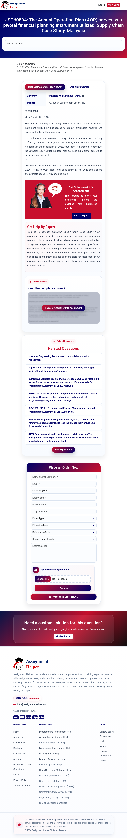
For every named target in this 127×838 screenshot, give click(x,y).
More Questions (63, 449)
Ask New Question (79, 87)
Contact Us (19, 753)
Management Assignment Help (55, 748)
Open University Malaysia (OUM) (55, 770)
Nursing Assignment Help (52, 759)
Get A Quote (113, 5)
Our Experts (19, 742)
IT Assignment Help (49, 753)
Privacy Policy (20, 780)
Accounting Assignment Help (54, 737)
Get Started (63, 636)
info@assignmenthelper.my (31, 704)
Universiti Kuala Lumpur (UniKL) (64, 95)
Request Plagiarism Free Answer (45, 87)
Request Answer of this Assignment (63, 308)
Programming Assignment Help (55, 731)
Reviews (17, 748)
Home (19, 64)
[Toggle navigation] (124, 5)
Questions (30, 64)
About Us (18, 737)
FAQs (16, 774)
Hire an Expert (81, 215)
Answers (17, 759)
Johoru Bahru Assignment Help (107, 736)
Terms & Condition (22, 785)
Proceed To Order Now (63, 596)
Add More (62, 588)
